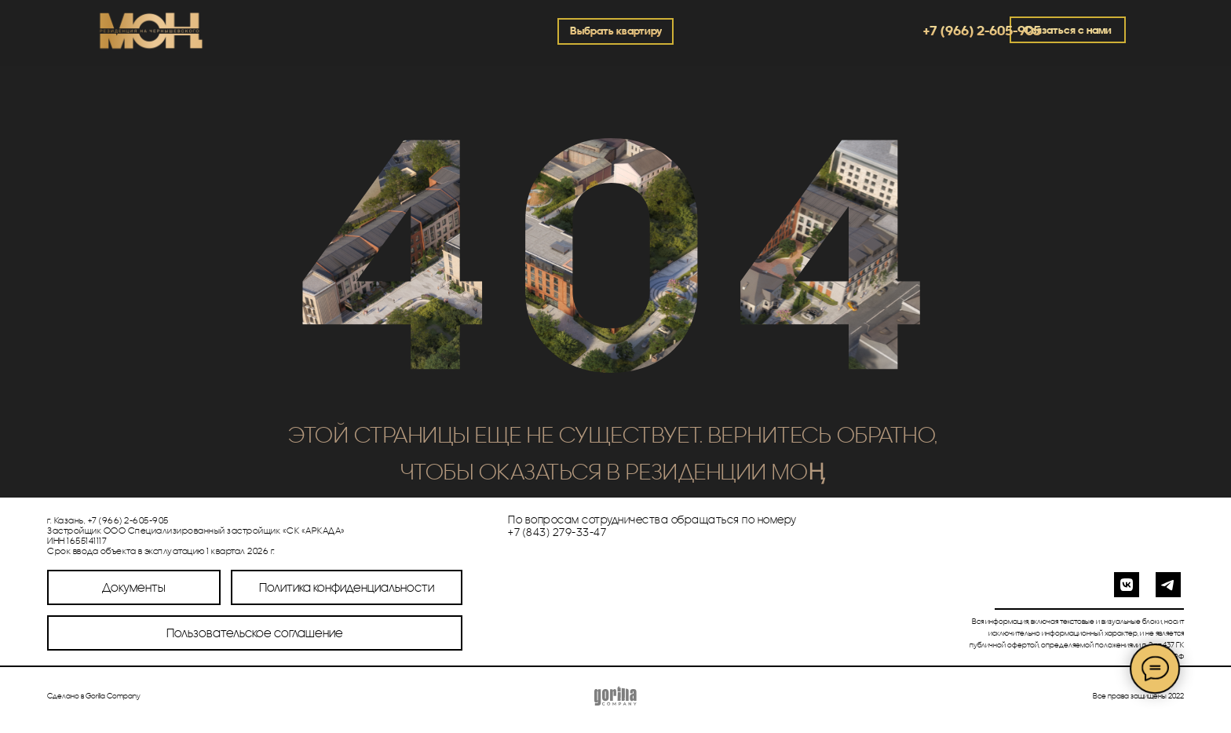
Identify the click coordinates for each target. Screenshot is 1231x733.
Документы (134, 587)
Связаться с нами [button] (1068, 30)
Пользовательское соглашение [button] (254, 632)
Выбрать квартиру (616, 30)
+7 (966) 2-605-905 (982, 30)
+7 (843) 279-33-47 (557, 531)
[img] (150, 33)
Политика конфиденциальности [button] (346, 587)
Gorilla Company (113, 695)
